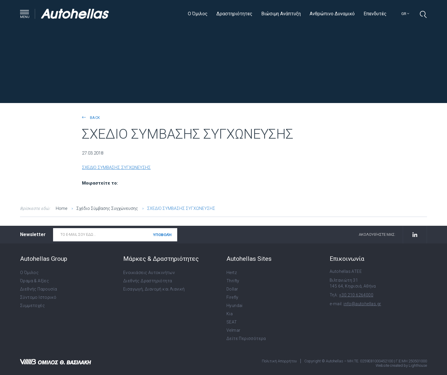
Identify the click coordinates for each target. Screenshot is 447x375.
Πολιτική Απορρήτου (279, 361)
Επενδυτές (375, 13)
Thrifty (232, 280)
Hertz (231, 272)
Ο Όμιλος (198, 13)
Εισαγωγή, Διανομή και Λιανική (154, 289)
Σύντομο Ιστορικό (38, 297)
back (91, 117)
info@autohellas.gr (362, 303)
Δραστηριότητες (234, 13)
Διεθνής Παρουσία (38, 289)
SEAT (231, 322)
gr (405, 13)
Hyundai (234, 305)
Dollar (232, 289)
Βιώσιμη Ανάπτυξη (281, 13)
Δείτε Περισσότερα (246, 338)
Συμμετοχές (32, 305)
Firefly (232, 297)
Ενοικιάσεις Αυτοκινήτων (149, 272)
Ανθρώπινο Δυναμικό (332, 13)
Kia (229, 313)
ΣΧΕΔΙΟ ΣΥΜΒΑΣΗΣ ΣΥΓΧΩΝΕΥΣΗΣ (116, 167)
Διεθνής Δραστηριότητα (147, 280)
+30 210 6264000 (356, 295)
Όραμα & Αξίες (34, 280)
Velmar (233, 330)
